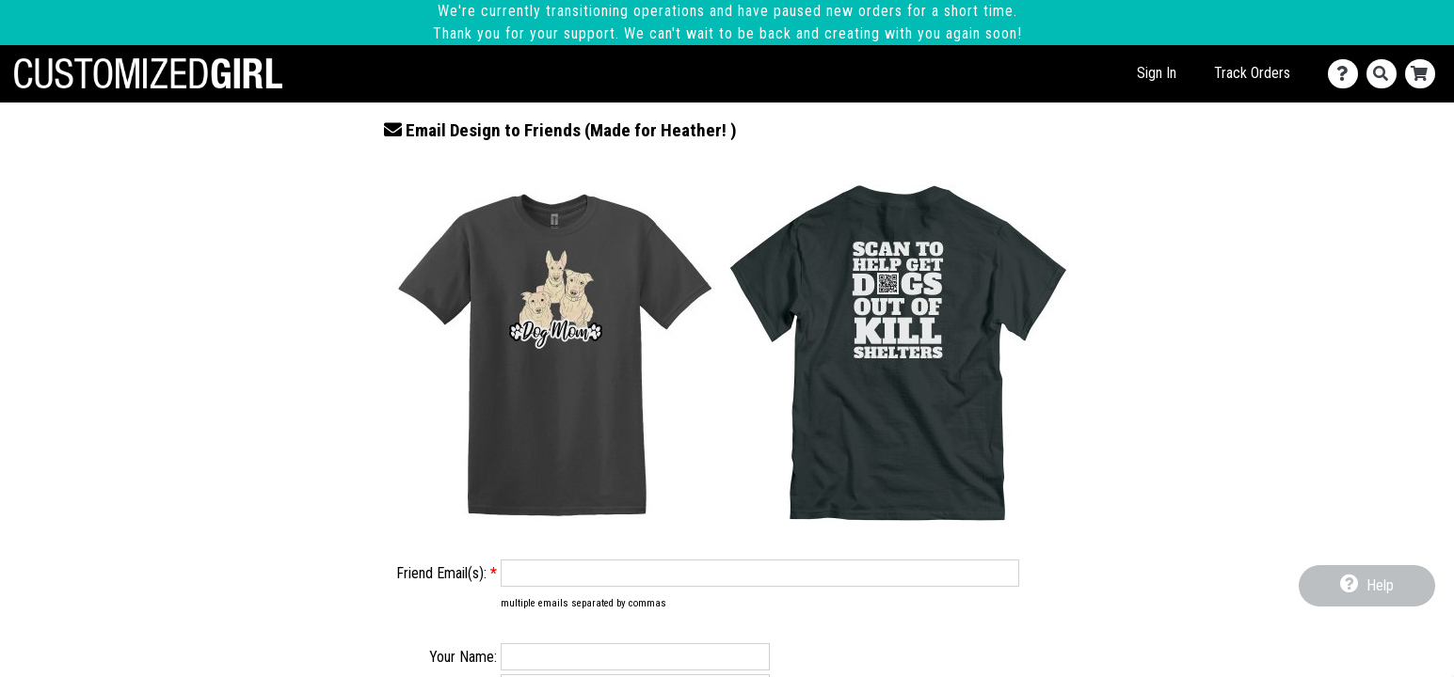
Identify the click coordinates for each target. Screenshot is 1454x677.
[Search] (1385, 73)
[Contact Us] (1347, 73)
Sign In (1156, 73)
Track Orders (1252, 73)
